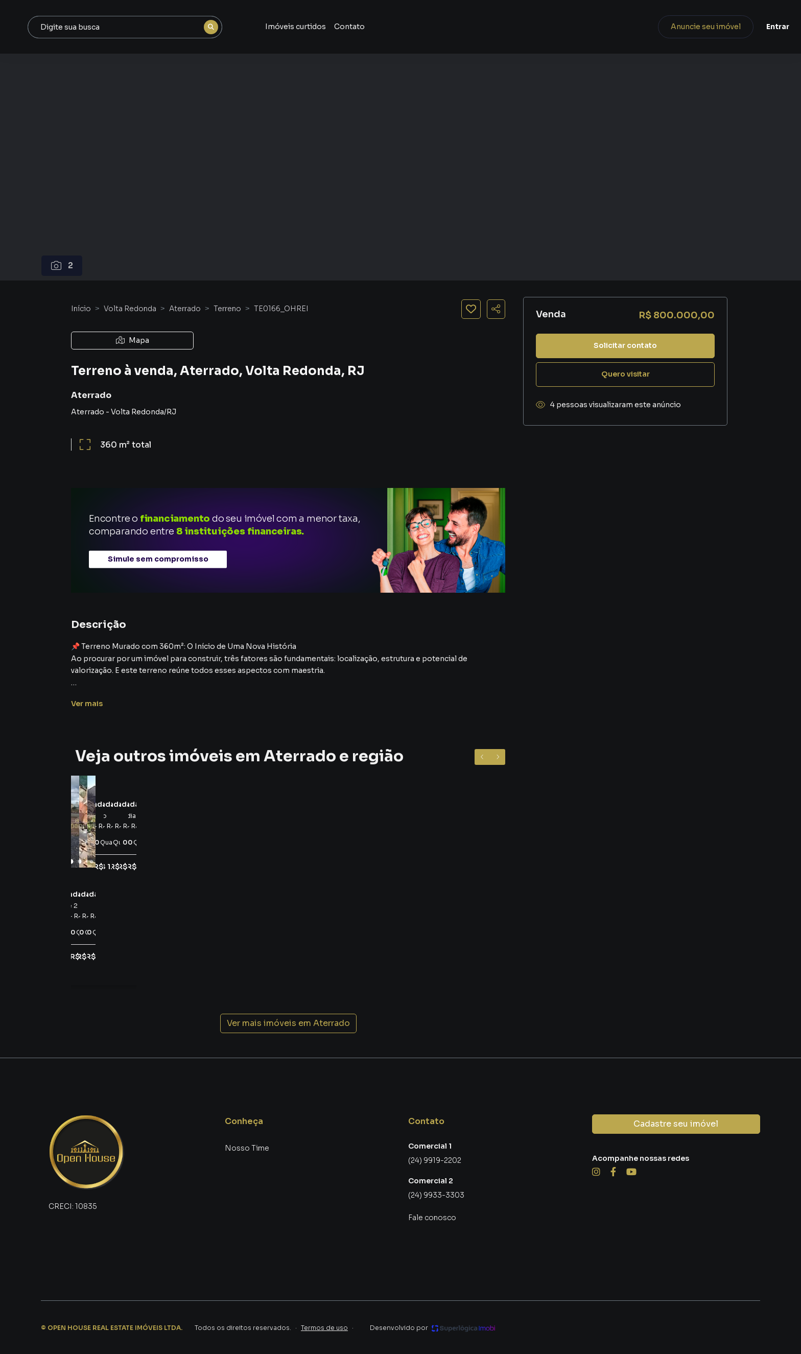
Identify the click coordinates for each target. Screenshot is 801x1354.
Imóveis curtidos (412, 26)
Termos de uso (324, 1328)
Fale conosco (432, 1217)
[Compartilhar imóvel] (496, 309)
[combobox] (249, 27)
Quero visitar (625, 374)
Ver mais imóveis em (288, 1023)
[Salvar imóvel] (471, 309)
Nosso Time (247, 1148)
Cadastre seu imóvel (675, 1123)
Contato (466, 26)
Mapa (132, 340)
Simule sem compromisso (158, 559)
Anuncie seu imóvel (676, 26)
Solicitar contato (625, 345)
